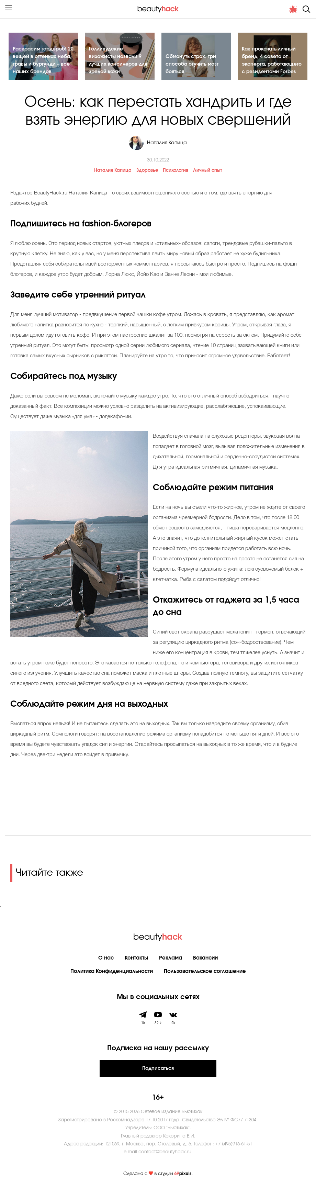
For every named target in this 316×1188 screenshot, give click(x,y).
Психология (175, 171)
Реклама (170, 959)
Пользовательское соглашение (205, 972)
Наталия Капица (113, 171)
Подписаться (158, 1069)
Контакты (136, 959)
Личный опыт (207, 171)
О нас (106, 959)
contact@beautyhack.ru (164, 1153)
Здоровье (147, 171)
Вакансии (205, 959)
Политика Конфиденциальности (111, 972)
